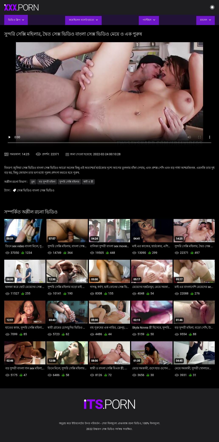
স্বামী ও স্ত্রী (88, 181)
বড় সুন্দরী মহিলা (47, 181)
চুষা (33, 181)
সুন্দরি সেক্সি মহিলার (69, 181)
